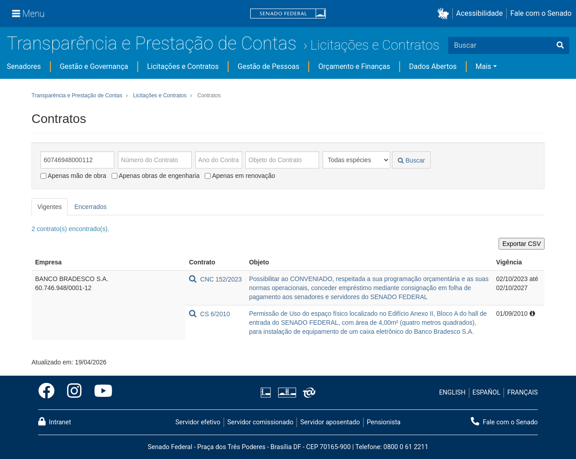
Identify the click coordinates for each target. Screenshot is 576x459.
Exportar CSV (521, 243)
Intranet (54, 421)
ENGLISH (452, 392)
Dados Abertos (433, 66)
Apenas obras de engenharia (156, 175)
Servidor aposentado (330, 422)
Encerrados (90, 206)
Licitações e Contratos (374, 45)
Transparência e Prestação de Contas (152, 43)
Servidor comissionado (260, 422)
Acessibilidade (479, 13)
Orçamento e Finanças (354, 66)
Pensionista (383, 422)
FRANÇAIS (522, 392)
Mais (483, 66)
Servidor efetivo (198, 422)
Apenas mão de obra (73, 175)
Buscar (411, 160)
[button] (444, 14)
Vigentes (49, 206)
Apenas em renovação (240, 175)
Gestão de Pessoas (268, 66)
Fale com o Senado (541, 13)
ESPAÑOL (486, 392)
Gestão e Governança (94, 66)
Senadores (24, 66)
